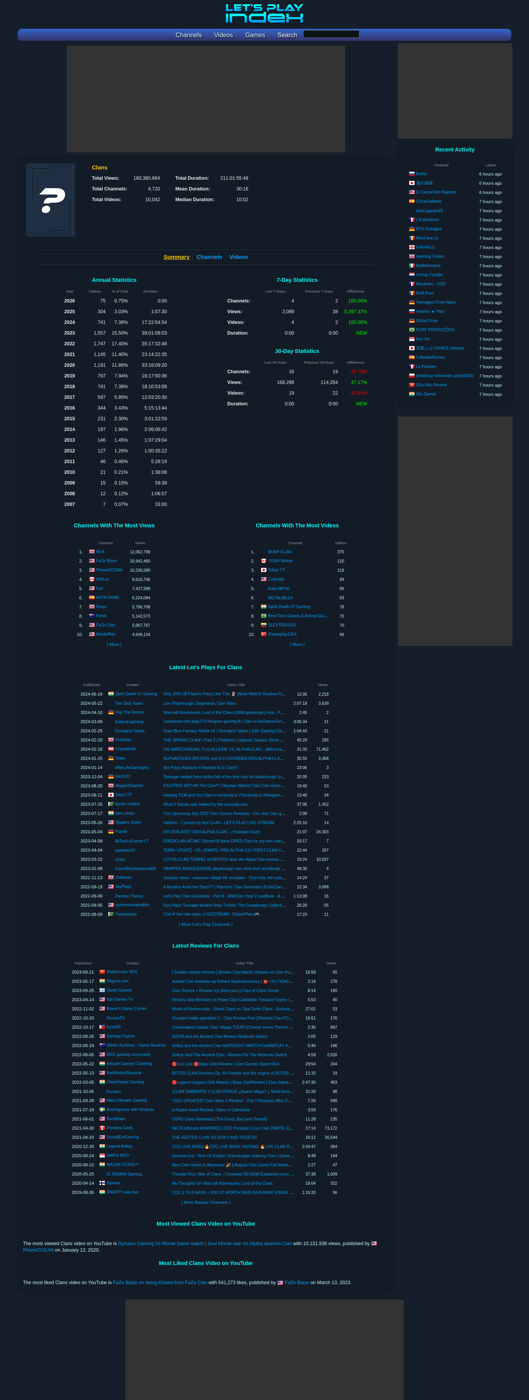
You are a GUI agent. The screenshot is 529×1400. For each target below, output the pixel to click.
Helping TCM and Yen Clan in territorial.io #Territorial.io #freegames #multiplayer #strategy (244, 795)
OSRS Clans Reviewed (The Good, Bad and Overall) (219, 1119)
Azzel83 (113, 1026)
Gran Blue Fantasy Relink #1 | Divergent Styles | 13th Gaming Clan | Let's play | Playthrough (246, 730)
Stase (120, 757)
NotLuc (102, 579)
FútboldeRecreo (430, 357)
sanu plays (125, 812)
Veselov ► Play (430, 311)
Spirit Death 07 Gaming (289, 606)
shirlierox (123, 877)
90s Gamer (426, 394)
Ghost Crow (427, 320)
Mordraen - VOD (431, 283)
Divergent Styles (130, 730)
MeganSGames (129, 785)
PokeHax (123, 739)
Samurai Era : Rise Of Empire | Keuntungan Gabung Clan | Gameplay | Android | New (249, 1155)
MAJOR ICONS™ (122, 1164)
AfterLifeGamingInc (132, 767)
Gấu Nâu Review (431, 384)
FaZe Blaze (106, 560)
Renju (101, 606)
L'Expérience (427, 219)
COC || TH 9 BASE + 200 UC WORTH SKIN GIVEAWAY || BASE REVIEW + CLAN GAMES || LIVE (261, 1192)
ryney (120, 859)
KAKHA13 (425, 247)
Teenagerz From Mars (436, 302)
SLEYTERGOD (282, 625)
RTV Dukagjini (429, 228)
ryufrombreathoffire (132, 904)
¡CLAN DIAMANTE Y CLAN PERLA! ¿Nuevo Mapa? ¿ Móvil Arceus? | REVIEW (243, 1091)
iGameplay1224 (282, 634)
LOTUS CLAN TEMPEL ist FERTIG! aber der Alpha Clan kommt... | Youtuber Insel (237, 859)
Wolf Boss (425, 293)
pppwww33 (125, 850)
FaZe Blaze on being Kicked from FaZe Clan (160, 1282)
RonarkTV (115, 1018)
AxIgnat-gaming (129, 721)
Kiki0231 (123, 776)
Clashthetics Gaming (125, 1082)
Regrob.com (117, 981)
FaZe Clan (105, 625)
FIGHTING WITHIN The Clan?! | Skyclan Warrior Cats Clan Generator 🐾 (229, 785)
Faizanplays (126, 913)
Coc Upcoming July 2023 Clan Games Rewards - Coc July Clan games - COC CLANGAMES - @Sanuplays (260, 813)
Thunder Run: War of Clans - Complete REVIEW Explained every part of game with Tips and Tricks (260, 1174)
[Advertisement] (206, 99)
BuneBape (115, 1118)
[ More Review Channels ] (205, 1202)
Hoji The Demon (129, 711)
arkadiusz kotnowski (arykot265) (445, 375)
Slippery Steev (128, 822)
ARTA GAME (107, 597)
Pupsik (121, 831)
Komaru (113, 1091)
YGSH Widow (280, 560)
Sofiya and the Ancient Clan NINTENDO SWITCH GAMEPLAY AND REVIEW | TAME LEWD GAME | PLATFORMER (277, 1045)
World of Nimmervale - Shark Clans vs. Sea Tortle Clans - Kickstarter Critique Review (248, 1009)
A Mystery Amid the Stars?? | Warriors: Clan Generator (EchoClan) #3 (226, 887)
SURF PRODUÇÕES (435, 329)
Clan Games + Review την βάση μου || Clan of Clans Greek (225, 990)
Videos (238, 257)
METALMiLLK (280, 597)
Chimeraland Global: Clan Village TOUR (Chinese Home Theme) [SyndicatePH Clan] (248, 1027)
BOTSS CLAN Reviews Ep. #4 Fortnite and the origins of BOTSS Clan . (236, 1073)
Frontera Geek (119, 1127)
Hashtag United (430, 256)
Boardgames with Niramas (130, 1109)
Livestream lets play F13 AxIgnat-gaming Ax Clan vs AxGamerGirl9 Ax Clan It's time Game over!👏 (252, 721)
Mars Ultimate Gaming (126, 1100)
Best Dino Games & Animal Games (299, 615)
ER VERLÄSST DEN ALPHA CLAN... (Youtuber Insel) (211, 831)
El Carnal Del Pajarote (436, 192)
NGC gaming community (128, 1054)
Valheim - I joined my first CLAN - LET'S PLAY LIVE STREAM (218, 822)
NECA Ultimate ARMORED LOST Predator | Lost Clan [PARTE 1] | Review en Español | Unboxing (260, 1128)
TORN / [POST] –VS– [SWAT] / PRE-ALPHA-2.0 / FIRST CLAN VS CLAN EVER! (236, 850)
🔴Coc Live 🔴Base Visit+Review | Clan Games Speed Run (225, 1064)
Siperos (113, 1182)
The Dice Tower (129, 703)
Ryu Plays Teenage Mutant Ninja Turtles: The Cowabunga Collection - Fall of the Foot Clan (245, 905)
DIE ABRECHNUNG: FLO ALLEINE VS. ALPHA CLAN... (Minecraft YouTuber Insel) (238, 749)
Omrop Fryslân (429, 274)
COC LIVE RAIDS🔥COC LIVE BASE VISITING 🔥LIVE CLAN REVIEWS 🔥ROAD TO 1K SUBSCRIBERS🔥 (271, 1146)
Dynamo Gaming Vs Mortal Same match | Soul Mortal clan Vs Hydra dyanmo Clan (205, 1243)
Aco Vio (422, 339)
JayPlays (123, 886)
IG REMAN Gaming (124, 1174)
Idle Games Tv (119, 999)
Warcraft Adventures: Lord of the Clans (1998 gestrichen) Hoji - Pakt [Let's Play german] (242, 712)
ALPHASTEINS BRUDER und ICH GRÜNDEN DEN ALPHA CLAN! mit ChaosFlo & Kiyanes (245, 758)
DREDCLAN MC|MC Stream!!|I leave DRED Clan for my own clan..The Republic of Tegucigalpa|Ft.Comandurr (262, 841)
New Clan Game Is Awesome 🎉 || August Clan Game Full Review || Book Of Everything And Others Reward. (270, 1165)
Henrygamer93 (429, 210)
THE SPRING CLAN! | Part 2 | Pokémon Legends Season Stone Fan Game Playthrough (242, 740)
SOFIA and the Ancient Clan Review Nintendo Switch (219, 1036)
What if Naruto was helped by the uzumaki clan (205, 804)
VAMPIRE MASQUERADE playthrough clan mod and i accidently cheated (229, 868)
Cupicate (276, 579)
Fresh (101, 615)
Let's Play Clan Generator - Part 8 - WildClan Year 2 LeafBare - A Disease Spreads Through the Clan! (254, 896)
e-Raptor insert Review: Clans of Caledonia (211, 1109)
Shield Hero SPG (121, 971)
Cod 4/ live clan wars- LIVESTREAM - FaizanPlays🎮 (211, 914)
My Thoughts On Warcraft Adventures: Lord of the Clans (222, 1183)
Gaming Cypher (120, 1036)
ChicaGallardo (429, 201)
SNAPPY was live (122, 1192)
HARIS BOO (117, 1155)
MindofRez (106, 634)
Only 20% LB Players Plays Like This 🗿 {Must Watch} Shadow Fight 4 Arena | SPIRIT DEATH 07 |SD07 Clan (262, 693)
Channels (209, 257)
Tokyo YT (276, 569)
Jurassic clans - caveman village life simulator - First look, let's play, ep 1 (228, 877)
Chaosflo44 (125, 748)
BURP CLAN (279, 552)
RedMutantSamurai (123, 1072)
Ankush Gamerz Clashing (129, 1063)
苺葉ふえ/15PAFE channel (440, 348)
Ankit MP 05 (279, 588)
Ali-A (100, 551)
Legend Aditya (119, 1146)
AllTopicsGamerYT (132, 841)
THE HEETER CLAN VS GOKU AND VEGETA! (214, 1137)
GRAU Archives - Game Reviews (136, 1045)
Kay (99, 588)
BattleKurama (428, 265)
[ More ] (114, 644)
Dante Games (118, 990)
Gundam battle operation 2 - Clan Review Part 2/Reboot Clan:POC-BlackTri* (240, 1018)
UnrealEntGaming (122, 1137)
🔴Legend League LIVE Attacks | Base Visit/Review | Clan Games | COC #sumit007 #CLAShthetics (261, 1082)
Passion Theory (129, 896)
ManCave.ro (427, 238)
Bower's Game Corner (126, 1008)
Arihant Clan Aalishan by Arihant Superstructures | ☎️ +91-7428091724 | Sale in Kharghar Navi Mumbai (265, 981)
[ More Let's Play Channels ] (206, 924)
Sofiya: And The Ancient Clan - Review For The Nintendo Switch (229, 1054)
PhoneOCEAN (109, 569)
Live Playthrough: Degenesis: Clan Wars (199, 703)
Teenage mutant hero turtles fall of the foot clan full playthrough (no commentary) (236, 776)
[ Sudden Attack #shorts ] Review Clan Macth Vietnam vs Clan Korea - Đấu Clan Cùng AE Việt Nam (261, 972)
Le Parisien (426, 366)
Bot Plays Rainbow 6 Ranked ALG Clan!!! (200, 767)
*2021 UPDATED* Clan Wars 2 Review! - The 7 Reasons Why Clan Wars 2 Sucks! (246, 1100)
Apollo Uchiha (127, 803)
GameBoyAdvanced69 (135, 868)
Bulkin (421, 173)
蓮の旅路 (424, 182)
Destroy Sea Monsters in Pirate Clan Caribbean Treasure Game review (235, 999)
